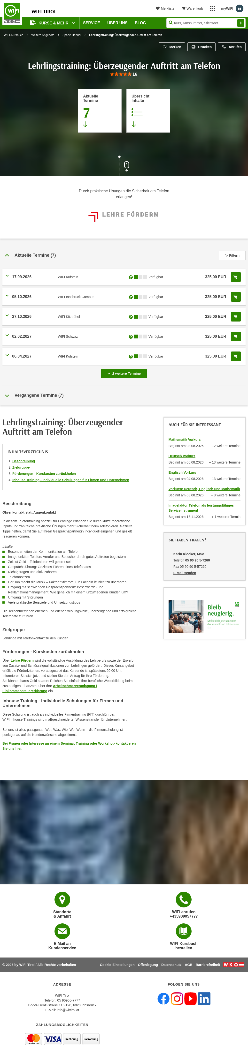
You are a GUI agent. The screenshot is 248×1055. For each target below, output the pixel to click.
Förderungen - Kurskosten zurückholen (44, 474)
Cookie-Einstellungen (117, 965)
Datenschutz (171, 965)
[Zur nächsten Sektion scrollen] (124, 166)
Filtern (232, 255)
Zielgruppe (21, 467)
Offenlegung (148, 965)
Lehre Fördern (22, 660)
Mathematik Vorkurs (185, 439)
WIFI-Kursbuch (13, 35)
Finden (240, 23)
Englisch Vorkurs (182, 472)
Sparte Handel (71, 35)
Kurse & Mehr (50, 23)
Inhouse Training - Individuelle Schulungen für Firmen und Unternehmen (70, 480)
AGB (188, 965)
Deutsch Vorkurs (182, 456)
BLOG (140, 23)
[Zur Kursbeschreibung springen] (148, 111)
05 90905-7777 (68, 1000)
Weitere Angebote (42, 35)
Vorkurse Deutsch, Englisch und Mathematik (204, 489)
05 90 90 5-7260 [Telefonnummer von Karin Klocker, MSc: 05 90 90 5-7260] (197, 560)
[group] (124, 74)
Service (91, 23)
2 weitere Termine (125, 372)
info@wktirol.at (68, 1010)
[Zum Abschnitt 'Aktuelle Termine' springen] (100, 111)
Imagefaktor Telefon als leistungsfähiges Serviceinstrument (201, 507)
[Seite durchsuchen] (206, 23)
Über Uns (117, 23)
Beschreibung (23, 461)
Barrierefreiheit (208, 965)
